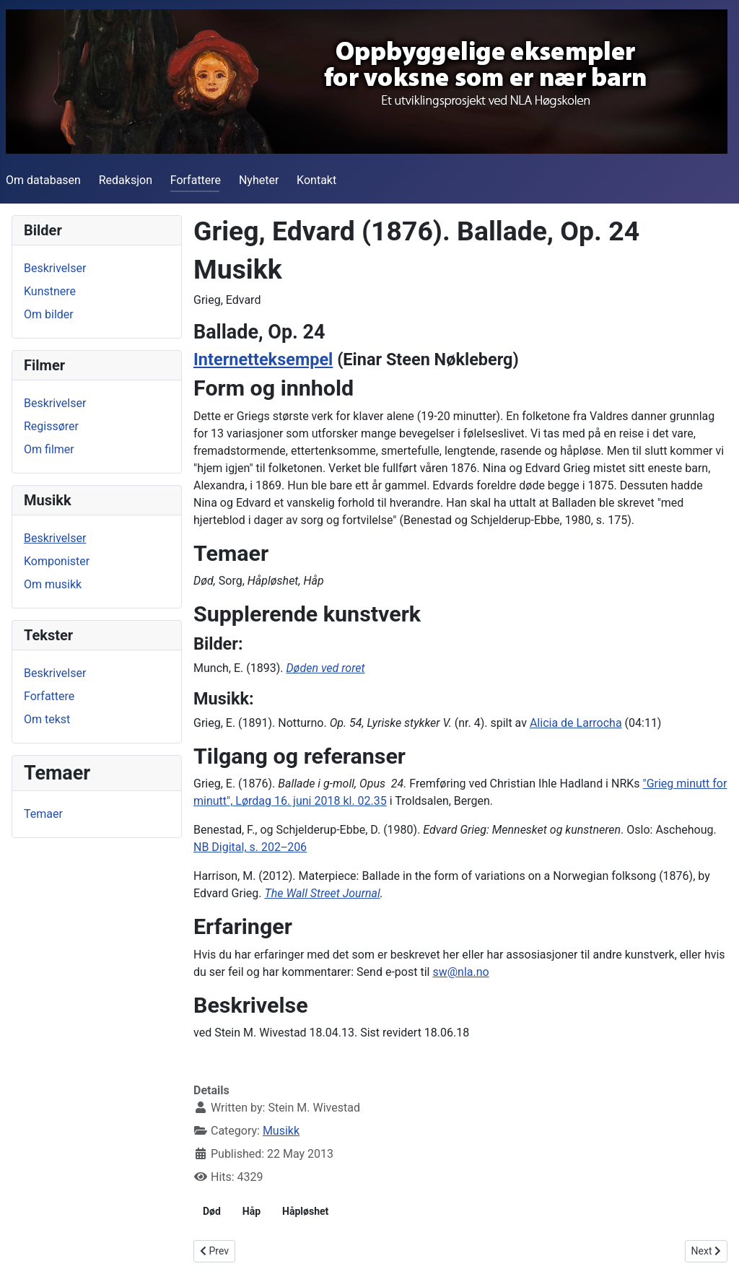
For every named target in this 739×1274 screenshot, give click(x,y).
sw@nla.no (460, 972)
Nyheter (259, 180)
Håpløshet (305, 1211)
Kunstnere (50, 291)
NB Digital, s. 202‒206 (250, 847)
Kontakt (316, 180)
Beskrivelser (55, 268)
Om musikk (53, 584)
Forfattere (195, 180)
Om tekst (47, 719)
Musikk (281, 1131)
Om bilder (49, 314)
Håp (251, 1211)
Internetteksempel (263, 359)
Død (212, 1211)
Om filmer (49, 449)
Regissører (51, 426)
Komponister (56, 561)
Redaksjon (125, 180)
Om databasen (43, 180)
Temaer (43, 814)
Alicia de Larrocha (576, 723)
